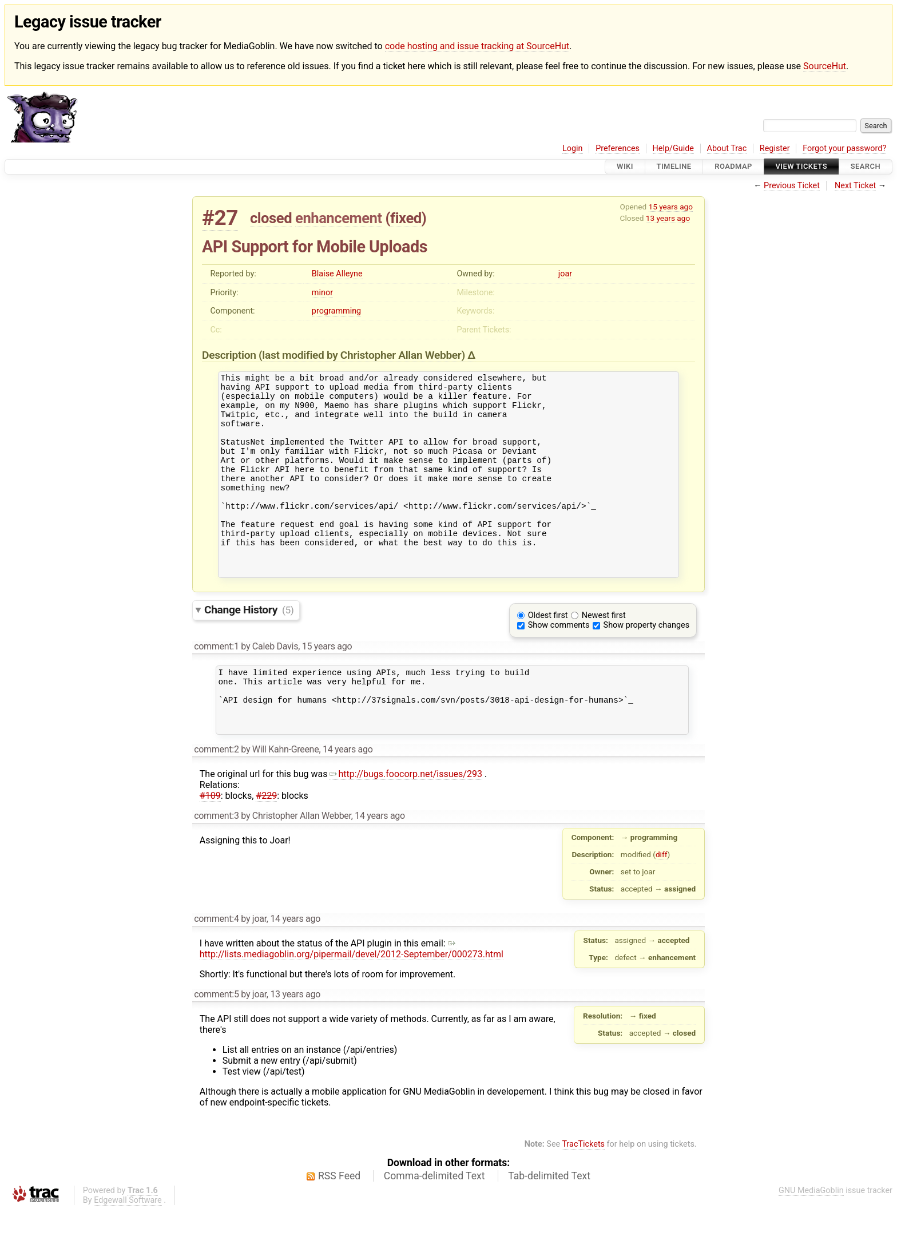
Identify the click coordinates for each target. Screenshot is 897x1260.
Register (775, 148)
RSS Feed (339, 1225)
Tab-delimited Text (549, 1225)
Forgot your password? (844, 148)
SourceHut (824, 66)
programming (336, 311)
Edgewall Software (128, 1250)
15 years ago (671, 206)
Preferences (618, 148)
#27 (220, 217)
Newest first (604, 653)
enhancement (338, 218)
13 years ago (668, 218)
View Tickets (801, 167)
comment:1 (216, 684)
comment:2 (216, 799)
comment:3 (216, 865)
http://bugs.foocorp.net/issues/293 (406, 823)
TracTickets (583, 1194)
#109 (210, 845)
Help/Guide (673, 148)
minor (322, 293)
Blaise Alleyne (337, 274)
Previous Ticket (792, 186)
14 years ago (348, 799)
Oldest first (548, 653)
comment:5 (216, 1044)
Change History (248, 647)
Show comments (559, 663)
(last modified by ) (363, 355)
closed (271, 218)
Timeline (674, 167)
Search (865, 167)
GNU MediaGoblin (811, 1240)
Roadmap (733, 167)
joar (565, 274)
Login (572, 148)
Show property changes (646, 663)
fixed (406, 218)
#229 (266, 845)
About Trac (727, 148)
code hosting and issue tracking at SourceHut (477, 46)
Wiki (625, 167)
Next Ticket (855, 186)
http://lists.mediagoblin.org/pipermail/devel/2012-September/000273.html (351, 998)
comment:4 (216, 968)
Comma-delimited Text (434, 1225)
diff (662, 904)
